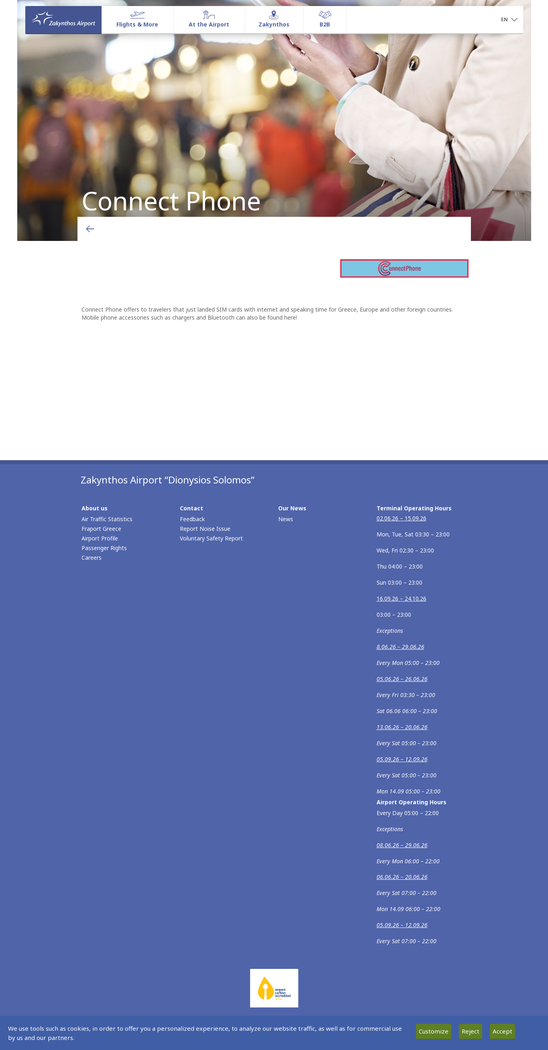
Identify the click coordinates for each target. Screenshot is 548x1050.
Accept (502, 1031)
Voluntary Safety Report (211, 538)
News (285, 519)
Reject (470, 1031)
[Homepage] (63, 19)
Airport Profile (99, 538)
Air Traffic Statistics (106, 519)
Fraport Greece (101, 528)
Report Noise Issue (205, 528)
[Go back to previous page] (90, 229)
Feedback (192, 519)
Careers (91, 557)
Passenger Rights (104, 548)
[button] (509, 20)
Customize (433, 1031)
